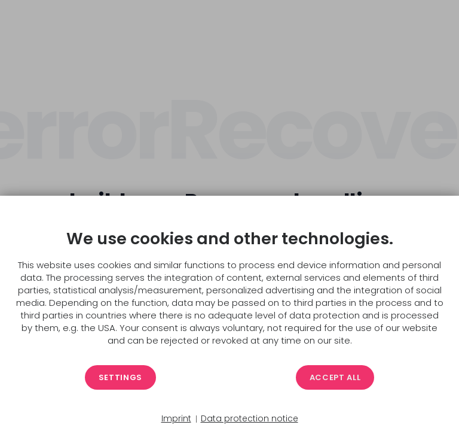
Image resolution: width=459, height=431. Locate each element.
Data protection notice (249, 418)
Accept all (335, 377)
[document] (229, 288)
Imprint (176, 418)
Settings (120, 377)
